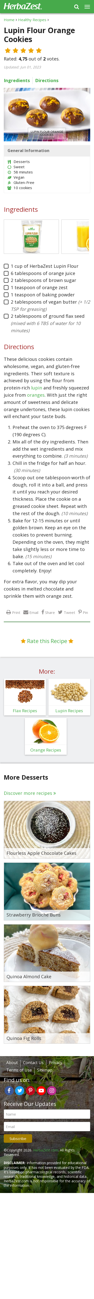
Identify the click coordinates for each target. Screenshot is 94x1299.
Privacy (55, 1062)
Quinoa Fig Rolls (24, 1038)
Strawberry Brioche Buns (34, 915)
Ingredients (17, 80)
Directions (46, 80)
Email (33, 612)
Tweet (69, 612)
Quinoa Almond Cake (29, 976)
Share (50, 612)
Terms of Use (19, 1070)
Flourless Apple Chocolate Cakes (41, 853)
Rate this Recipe (47, 641)
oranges (36, 395)
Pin (85, 612)
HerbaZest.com (45, 1150)
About (12, 1062)
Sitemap (44, 1070)
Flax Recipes (25, 710)
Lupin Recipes (69, 710)
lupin (36, 388)
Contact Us (33, 1062)
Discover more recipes (28, 793)
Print (16, 612)
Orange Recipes (45, 750)
